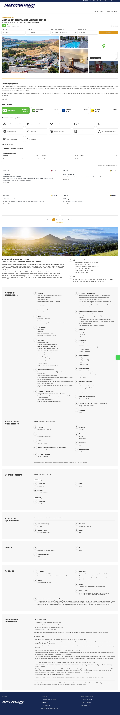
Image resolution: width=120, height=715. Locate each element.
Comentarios (60, 76)
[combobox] (87, 32)
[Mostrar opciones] (96, 32)
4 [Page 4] (62, 220)
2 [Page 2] (56, 220)
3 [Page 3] (59, 220)
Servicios (37, 76)
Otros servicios (7, 144)
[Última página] (71, 219)
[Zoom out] (116, 56)
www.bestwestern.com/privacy (94, 677)
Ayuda (107, 6)
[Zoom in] (116, 53)
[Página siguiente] (68, 219)
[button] (103, 46)
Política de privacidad (86, 699)
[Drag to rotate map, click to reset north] (116, 58)
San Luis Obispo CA (8, 17)
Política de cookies (86, 702)
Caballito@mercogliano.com (109, 0)
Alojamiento (13, 76)
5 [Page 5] (65, 220)
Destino (83, 76)
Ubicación (106, 76)
